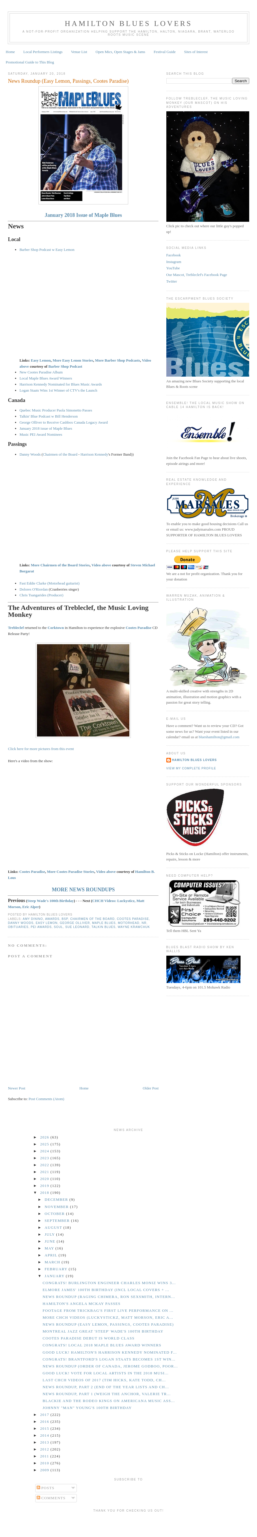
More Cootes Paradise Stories (70, 871)
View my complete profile (191, 768)
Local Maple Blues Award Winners (45, 378)
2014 (45, 1435)
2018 (45, 1192)
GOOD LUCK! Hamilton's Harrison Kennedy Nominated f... (109, 1352)
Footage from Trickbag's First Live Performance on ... (107, 1310)
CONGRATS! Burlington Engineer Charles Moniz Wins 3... (109, 1283)
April (52, 1255)
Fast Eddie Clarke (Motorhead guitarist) (49, 583)
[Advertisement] (128, 1523)
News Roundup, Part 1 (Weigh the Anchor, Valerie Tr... (106, 1394)
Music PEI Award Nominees (40, 434)
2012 (45, 1449)
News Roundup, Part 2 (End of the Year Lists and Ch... (105, 1387)
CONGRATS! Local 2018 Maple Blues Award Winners (101, 1345)
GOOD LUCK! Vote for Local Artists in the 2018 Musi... (105, 1373)
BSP (65, 918)
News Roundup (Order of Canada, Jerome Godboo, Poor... (110, 1366)
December (57, 1199)
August (54, 1227)
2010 (45, 1463)
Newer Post (16, 1088)
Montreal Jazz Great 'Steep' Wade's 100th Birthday (102, 1331)
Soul (58, 927)
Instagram (173, 262)
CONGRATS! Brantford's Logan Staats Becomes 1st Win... (108, 1359)
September (58, 1220)
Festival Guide (165, 52)
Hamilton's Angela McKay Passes (81, 1303)
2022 (45, 1165)
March (53, 1262)
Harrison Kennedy (94, 454)
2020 (45, 1179)
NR (144, 923)
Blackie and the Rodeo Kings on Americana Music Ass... (108, 1401)
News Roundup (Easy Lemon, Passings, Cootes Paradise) (68, 81)
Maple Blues (104, 923)
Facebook (173, 255)
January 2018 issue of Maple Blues (45, 428)
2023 (45, 1158)
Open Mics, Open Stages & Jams (120, 52)
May (50, 1248)
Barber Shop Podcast (65, 366)
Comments (51, 1498)
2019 (45, 1185)
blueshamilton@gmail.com (219, 737)
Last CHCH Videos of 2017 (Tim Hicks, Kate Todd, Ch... (104, 1380)
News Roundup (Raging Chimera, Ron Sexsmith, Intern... (108, 1296)
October (55, 1213)
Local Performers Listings (43, 52)
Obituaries (18, 927)
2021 (45, 1172)
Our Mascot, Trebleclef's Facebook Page (196, 275)
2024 (45, 1151)
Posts (46, 1488)
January (55, 1276)
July (50, 1234)
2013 (45, 1442)
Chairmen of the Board (60, 454)
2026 (45, 1137)
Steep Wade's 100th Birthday (50, 901)
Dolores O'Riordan (33, 589)
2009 (45, 1470)
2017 (45, 1414)
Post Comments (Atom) (46, 1099)
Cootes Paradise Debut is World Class (88, 1338)
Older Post (151, 1088)
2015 (45, 1428)
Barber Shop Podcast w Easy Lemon (46, 249)
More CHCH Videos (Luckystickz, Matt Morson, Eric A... (107, 1317)
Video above (101, 565)
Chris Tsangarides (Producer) (41, 595)
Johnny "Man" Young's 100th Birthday (87, 1408)
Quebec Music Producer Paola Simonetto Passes (55, 410)
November (57, 1207)
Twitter (171, 281)
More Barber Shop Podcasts (117, 360)
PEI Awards (41, 927)
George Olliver (75, 923)
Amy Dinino (33, 918)
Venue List (79, 52)
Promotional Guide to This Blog (30, 62)
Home (10, 52)
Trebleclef (16, 627)
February (57, 1269)
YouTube (173, 268)
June (51, 1241)
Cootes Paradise (32, 871)
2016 (45, 1421)
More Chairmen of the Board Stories (60, 565)
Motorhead (128, 923)
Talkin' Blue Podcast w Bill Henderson (48, 416)
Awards (52, 918)
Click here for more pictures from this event (41, 749)
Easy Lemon (41, 360)
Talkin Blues (104, 927)
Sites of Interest (196, 52)
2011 (45, 1456)
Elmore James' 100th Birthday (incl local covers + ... (105, 1290)
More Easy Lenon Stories (73, 360)
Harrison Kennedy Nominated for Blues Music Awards (60, 384)
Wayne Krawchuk (134, 927)
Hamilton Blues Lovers (128, 23)
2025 (45, 1144)
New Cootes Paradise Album (41, 372)
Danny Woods (29, 454)
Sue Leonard (77, 927)
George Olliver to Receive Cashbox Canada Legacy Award (63, 422)
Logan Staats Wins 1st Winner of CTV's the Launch (58, 390)
